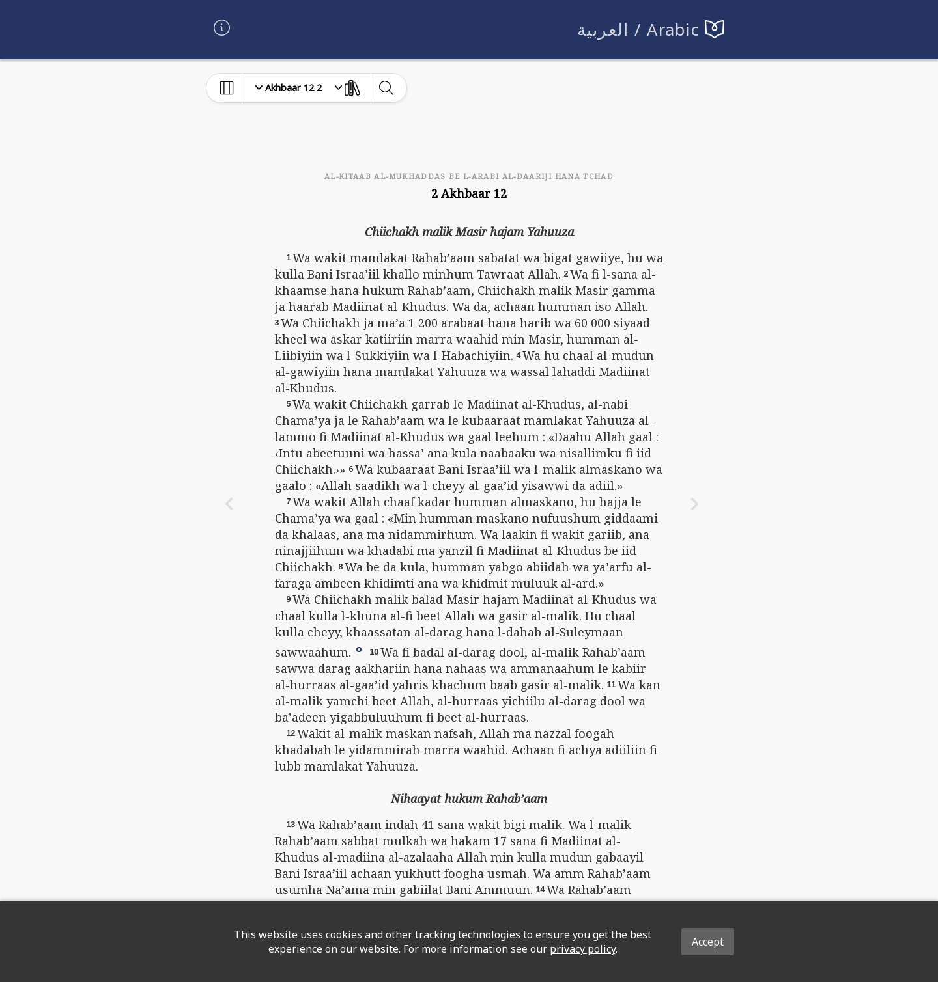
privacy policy (583, 949)
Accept (708, 941)
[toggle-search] (386, 88)
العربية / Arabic (638, 29)
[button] (359, 648)
